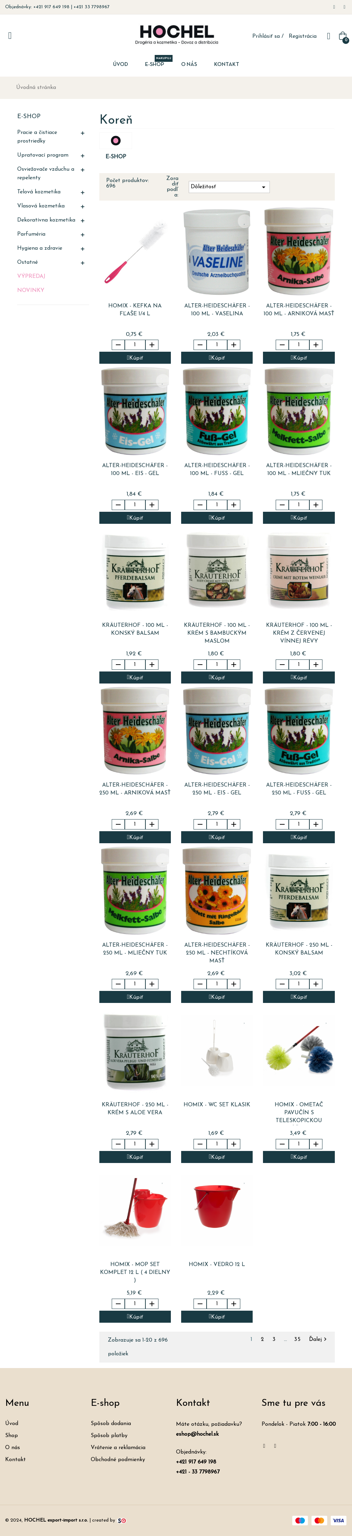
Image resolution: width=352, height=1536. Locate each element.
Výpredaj (31, 276)
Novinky (30, 290)
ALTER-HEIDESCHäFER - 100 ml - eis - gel (135, 469)
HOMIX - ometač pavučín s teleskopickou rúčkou (299, 1113)
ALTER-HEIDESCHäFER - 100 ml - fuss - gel (217, 469)
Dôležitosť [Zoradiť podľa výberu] (229, 187)
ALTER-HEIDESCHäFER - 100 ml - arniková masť (299, 310)
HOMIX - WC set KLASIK (217, 1105)
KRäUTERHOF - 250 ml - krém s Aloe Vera (135, 1109)
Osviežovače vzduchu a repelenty (45, 174)
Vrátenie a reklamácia (118, 1447)
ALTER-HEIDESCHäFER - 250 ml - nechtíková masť (217, 953)
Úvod (11, 1423)
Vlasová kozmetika (41, 206)
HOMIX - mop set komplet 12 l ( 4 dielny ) (135, 1272)
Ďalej (319, 1339)
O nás (12, 1447)
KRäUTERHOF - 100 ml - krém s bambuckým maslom (217, 633)
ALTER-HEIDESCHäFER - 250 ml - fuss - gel (299, 789)
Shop (11, 1435)
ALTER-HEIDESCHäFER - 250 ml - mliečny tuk (135, 949)
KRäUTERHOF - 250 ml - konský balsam (299, 949)
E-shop (29, 116)
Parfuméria (31, 234)
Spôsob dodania (111, 1423)
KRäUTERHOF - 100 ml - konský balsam (135, 629)
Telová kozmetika (38, 192)
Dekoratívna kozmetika (46, 220)
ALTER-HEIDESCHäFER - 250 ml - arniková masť (134, 789)
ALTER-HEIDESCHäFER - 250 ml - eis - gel (217, 789)
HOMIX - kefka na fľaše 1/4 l (135, 310)
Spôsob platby (109, 1435)
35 (299, 1339)
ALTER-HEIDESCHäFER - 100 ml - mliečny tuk (299, 469)
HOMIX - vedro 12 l (217, 1264)
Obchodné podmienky (118, 1459)
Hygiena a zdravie (39, 248)
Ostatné (27, 262)
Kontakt (15, 1459)
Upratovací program (42, 155)
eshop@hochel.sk (197, 1434)
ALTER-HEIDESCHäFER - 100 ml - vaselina (217, 310)
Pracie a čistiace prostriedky (37, 137)
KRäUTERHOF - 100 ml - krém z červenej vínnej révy (299, 633)
